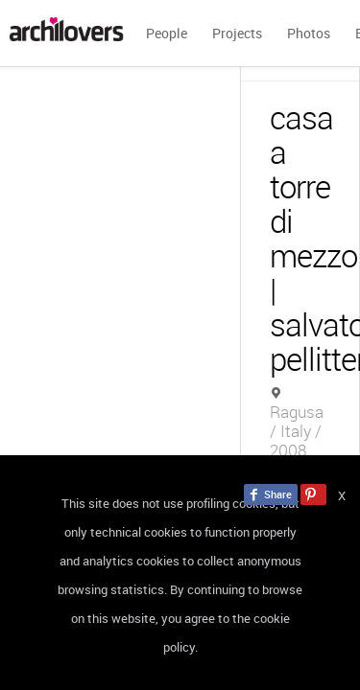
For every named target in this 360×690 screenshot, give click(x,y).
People (166, 33)
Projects (237, 33)
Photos (308, 33)
